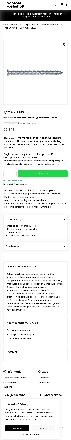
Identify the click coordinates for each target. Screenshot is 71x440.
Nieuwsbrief (8, 397)
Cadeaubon (43, 360)
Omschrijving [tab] (35, 219)
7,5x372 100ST (31, 27)
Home (6, 24)
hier (39, 419)
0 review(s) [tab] (35, 229)
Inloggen (7, 383)
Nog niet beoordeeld (28, 123)
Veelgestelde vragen (47, 397)
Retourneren (44, 388)
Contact (42, 383)
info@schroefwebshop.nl (22, 317)
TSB (66, 410)
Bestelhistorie (9, 388)
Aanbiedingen (44, 365)
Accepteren (17, 428)
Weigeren (43, 428)
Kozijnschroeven (31, 24)
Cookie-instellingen (31, 434)
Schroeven (16, 24)
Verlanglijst (8, 393)
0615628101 (25, 313)
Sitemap (42, 393)
